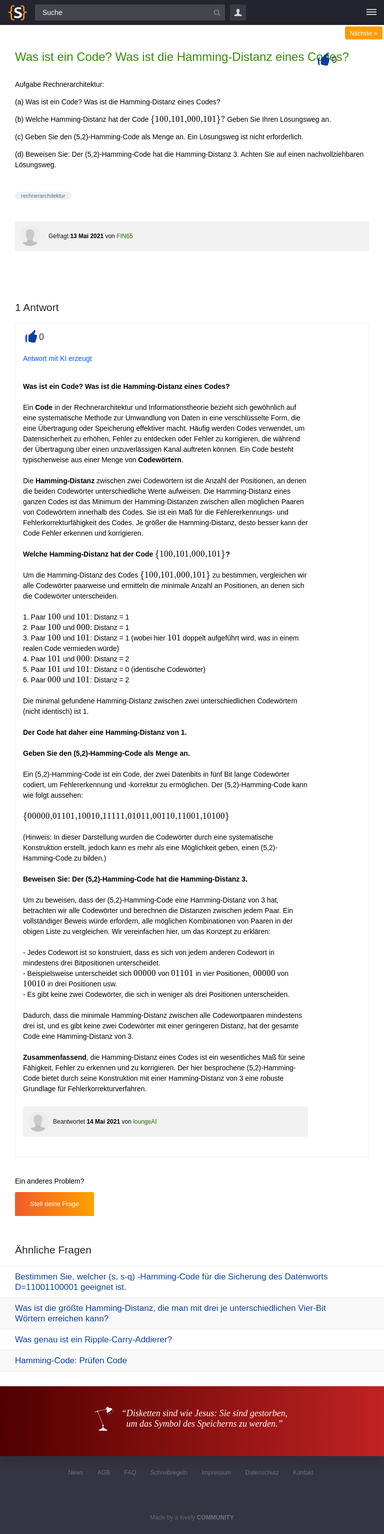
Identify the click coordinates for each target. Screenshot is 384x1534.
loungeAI (144, 1121)
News (75, 1472)
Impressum (216, 1472)
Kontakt (303, 1472)
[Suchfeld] (130, 12)
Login (238, 12)
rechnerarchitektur (43, 196)
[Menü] (372, 12)
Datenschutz (262, 1472)
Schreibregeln (169, 1472)
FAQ (130, 1472)
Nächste (364, 33)
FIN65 (124, 236)
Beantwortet (69, 1121)
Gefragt (58, 236)
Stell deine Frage (54, 1204)
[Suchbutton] (217, 12)
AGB (104, 1472)
